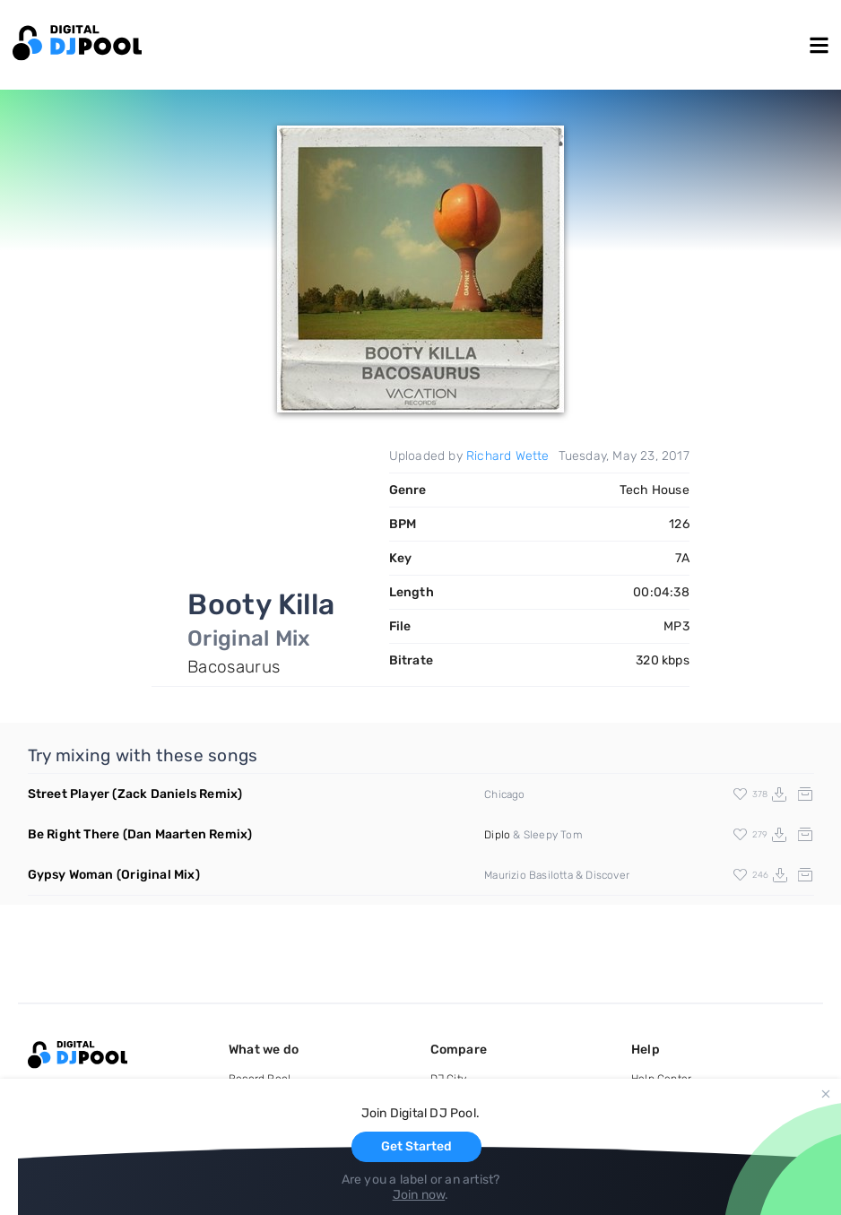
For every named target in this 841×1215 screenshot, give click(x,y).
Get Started (416, 1146)
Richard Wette (508, 456)
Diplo (497, 835)
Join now (419, 1194)
